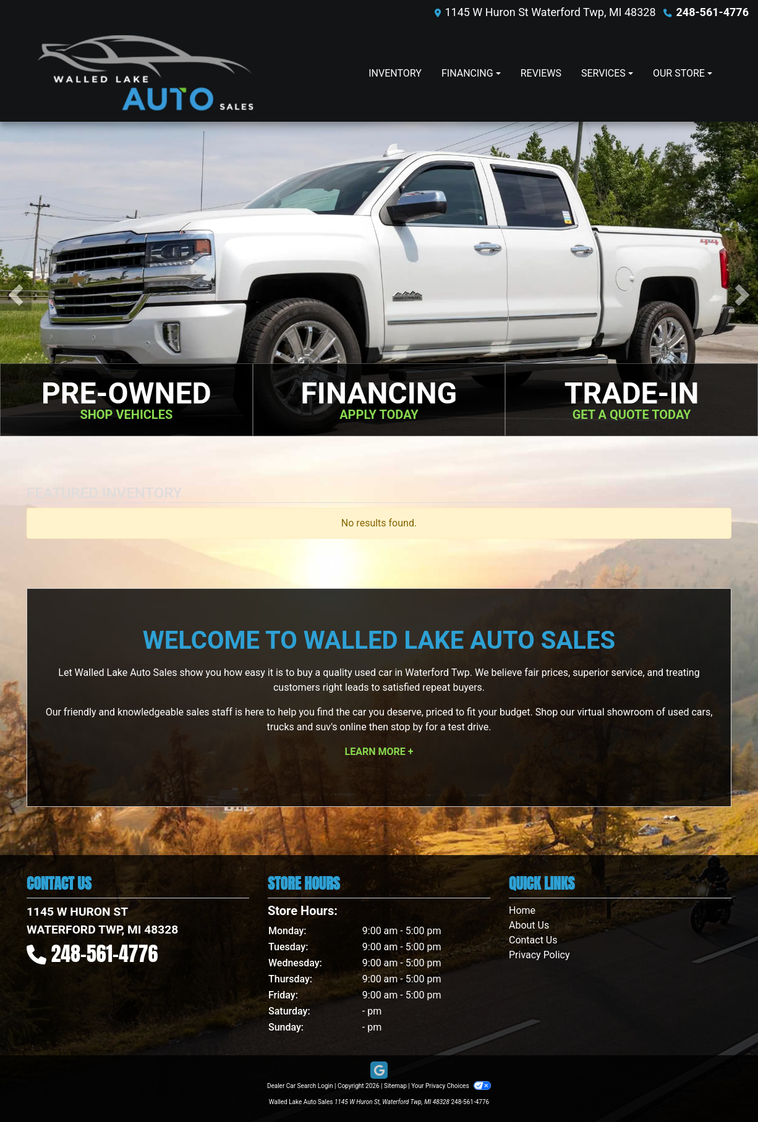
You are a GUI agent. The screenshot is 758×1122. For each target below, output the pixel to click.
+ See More (709, 495)
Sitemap (395, 1085)
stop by (407, 727)
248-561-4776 (712, 12)
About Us (529, 925)
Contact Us (533, 940)
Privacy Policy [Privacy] (539, 955)
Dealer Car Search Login (300, 1085)
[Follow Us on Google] (379, 1070)
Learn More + (379, 751)
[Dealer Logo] (145, 73)
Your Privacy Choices (451, 1085)
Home (522, 910)
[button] (16, 295)
